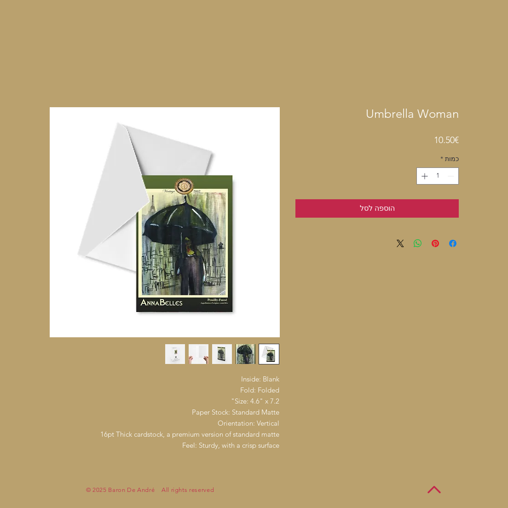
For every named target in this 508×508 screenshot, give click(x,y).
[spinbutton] (437, 176)
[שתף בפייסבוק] (452, 243)
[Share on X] (400, 243)
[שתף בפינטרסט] (435, 243)
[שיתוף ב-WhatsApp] (417, 243)
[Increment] (423, 176)
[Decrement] (451, 176)
